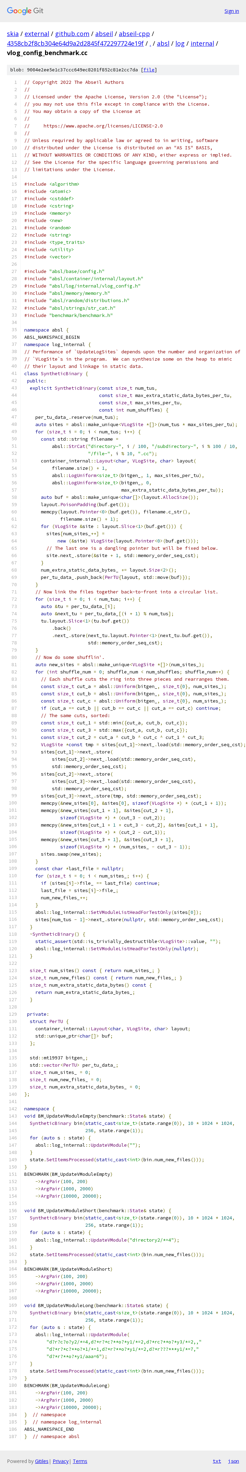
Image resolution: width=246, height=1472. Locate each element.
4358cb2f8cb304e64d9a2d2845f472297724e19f (75, 43)
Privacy (61, 1461)
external (37, 33)
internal (202, 43)
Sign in (232, 11)
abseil (104, 33)
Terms (80, 1461)
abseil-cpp (134, 33)
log (180, 43)
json (233, 1461)
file (149, 70)
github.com (72, 33)
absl (163, 43)
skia (13, 33)
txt (217, 1461)
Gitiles (42, 1461)
